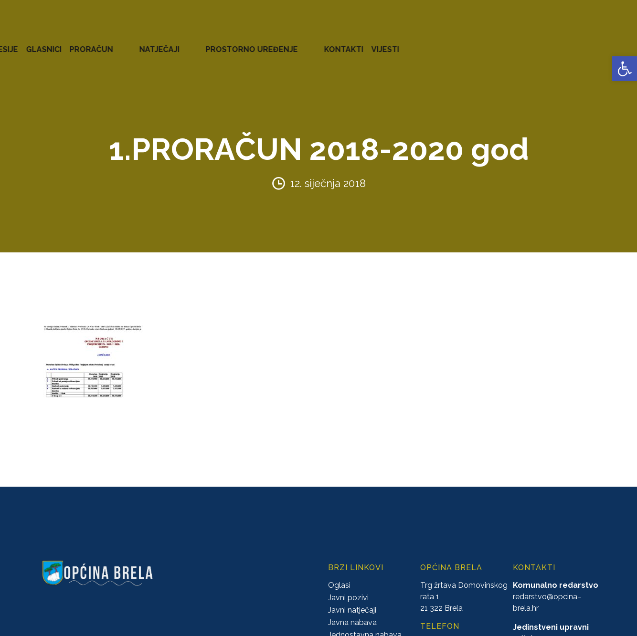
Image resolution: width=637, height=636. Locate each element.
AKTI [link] (243, 42)
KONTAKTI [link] (573, 42)
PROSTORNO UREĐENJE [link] (500, 42)
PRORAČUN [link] (375, 42)
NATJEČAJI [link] (425, 42)
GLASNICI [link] (328, 42)
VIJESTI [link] (615, 42)
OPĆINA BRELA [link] (38, 42)
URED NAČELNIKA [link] (107, 42)
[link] (624, 68)
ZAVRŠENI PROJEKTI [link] (187, 42)
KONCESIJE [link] (281, 42)
